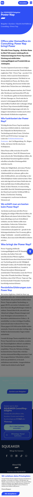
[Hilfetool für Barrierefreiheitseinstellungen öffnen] (30, 251)
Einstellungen (6, 489)
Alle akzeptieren (10, 494)
